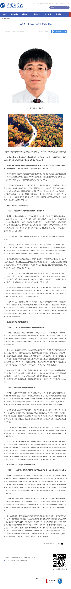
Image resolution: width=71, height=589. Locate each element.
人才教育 (48, 14)
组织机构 (14, 14)
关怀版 (67, 3)
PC (34, 3)
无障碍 (62, 3)
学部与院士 (60, 14)
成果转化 (36, 14)
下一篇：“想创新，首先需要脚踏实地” (17, 560)
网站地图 (52, 3)
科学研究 (25, 14)
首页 (4, 14)
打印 (60, 543)
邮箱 (57, 3)
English (39, 3)
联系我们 (45, 3)
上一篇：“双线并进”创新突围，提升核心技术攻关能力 (21, 557)
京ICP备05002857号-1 (29, 578)
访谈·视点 (9, 18)
